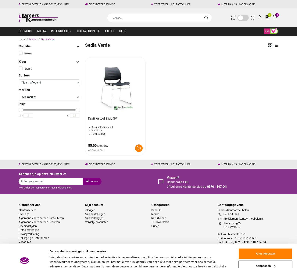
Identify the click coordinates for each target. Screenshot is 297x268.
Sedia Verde (47, 39)
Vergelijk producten (96, 222)
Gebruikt (26, 31)
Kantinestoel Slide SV (102, 118)
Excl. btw (233, 17)
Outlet (109, 31)
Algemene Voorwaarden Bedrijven (39, 222)
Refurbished (61, 31)
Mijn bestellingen (95, 214)
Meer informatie (60, 260)
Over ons (24, 214)
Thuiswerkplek (87, 31)
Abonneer (92, 181)
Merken (33, 39)
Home (22, 39)
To (68, 115)
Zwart (28, 68)
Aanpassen (265, 245)
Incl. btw (253, 17)
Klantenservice (27, 210)
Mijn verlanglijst (94, 218)
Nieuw (41, 31)
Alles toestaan (265, 232)
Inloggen (90, 210)
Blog (123, 31)
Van (21, 115)
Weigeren (265, 257)
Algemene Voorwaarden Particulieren (41, 218)
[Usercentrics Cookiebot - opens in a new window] (24, 260)
